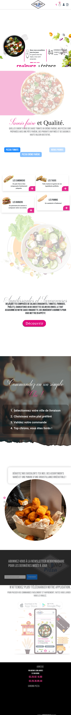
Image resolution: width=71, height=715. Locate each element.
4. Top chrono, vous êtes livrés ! (31, 428)
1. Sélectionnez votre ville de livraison (36, 410)
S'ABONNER (32, 581)
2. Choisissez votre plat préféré (31, 416)
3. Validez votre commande (29, 422)
